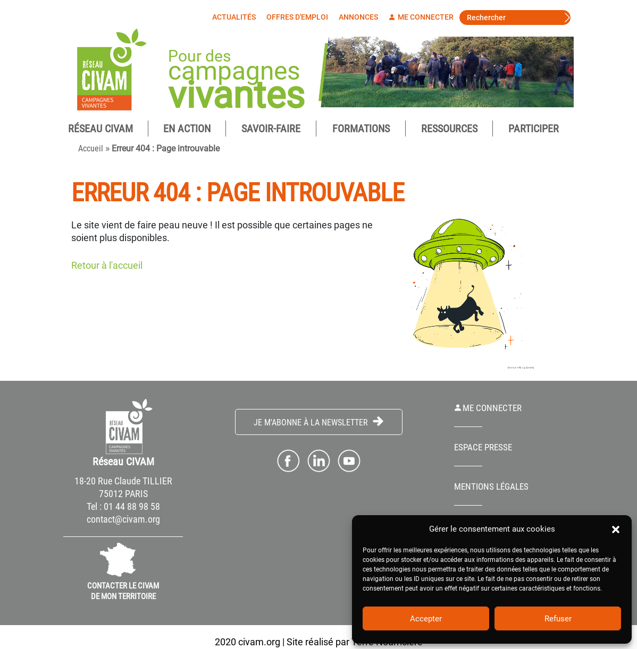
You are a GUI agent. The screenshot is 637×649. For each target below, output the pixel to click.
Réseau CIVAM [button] (100, 129)
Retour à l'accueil (107, 265)
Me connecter (423, 17)
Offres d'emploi (300, 17)
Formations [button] (361, 129)
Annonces (361, 17)
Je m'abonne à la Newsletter (318, 422)
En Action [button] (187, 129)
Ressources (449, 129)
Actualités (236, 17)
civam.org (259, 642)
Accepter (426, 619)
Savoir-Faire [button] (270, 129)
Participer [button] (533, 129)
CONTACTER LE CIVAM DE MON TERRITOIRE (123, 592)
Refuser (558, 619)
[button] (615, 529)
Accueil (90, 149)
